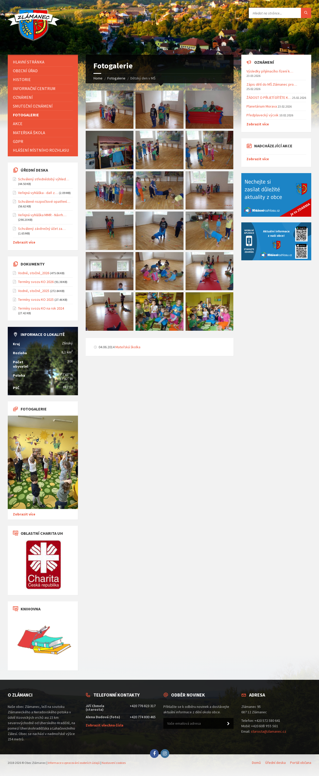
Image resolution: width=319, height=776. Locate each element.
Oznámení (23, 97)
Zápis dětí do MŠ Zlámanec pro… (271, 84)
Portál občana (300, 762)
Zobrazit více (24, 242)
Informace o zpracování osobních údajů (74, 763)
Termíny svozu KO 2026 (36, 281)
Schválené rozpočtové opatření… (44, 201)
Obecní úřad (25, 70)
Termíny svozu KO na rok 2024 (41, 308)
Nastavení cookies (114, 763)
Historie (22, 79)
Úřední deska (275, 762)
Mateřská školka (127, 347)
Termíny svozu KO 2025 (36, 299)
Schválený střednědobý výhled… (43, 179)
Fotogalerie (116, 78)
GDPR (18, 141)
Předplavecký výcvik (262, 115)
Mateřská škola (29, 132)
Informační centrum (34, 88)
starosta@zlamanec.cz (268, 731)
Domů (256, 762)
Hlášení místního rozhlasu (41, 150)
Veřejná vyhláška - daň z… (38, 192)
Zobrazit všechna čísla (104, 725)
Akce (17, 123)
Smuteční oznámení (33, 106)
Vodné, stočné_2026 (33, 273)
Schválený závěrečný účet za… (42, 228)
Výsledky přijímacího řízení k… (269, 71)
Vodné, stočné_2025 (33, 290)
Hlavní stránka (28, 61)
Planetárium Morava (261, 106)
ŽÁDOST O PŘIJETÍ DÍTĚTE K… (268, 97)
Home (97, 78)
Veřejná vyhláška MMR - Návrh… (42, 215)
